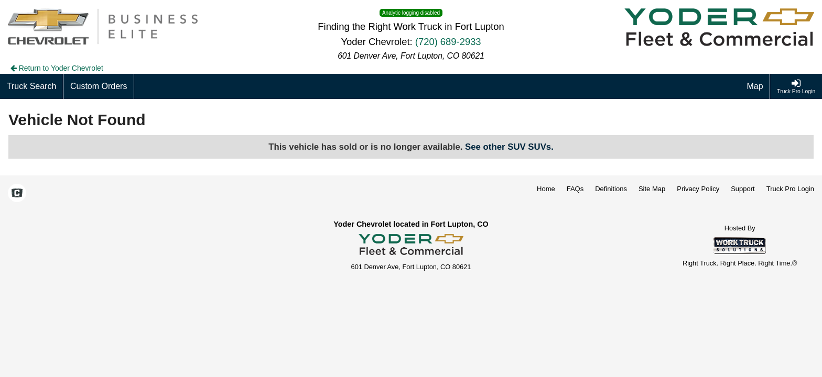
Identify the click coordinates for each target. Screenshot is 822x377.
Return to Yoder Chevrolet (56, 68)
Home (546, 189)
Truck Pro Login (790, 189)
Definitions (611, 189)
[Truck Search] (31, 86)
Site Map (652, 189)
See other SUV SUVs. (509, 147)
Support (743, 189)
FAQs (575, 189)
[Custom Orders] (98, 86)
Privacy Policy (698, 189)
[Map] (755, 86)
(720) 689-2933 (448, 41)
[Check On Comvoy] (17, 194)
